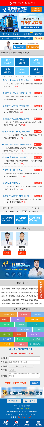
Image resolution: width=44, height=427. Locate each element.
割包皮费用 (7, 339)
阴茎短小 (5, 319)
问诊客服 (30, 401)
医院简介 (16, 34)
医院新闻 (27, 38)
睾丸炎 (27, 53)
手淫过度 (7, 324)
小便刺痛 (34, 319)
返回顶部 (13, 401)
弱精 (8, 329)
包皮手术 (7, 344)
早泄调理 (24, 315)
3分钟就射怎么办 (36, 344)
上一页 (10, 208)
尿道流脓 (20, 334)
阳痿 (17, 319)
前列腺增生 (25, 329)
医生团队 (28, 33)
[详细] (17, 86)
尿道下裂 (6, 334)
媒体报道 (16, 38)
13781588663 (25, 409)
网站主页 (5, 34)
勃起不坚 (36, 339)
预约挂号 (38, 38)
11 (7, 212)
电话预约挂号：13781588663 (22, 3)
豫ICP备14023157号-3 (25, 417)
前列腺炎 (38, 329)
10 (3, 212)
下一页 (12, 212)
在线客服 (5, 38)
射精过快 (20, 324)
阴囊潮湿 (37, 315)
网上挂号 (37, 80)
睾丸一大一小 (22, 339)
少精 (35, 324)
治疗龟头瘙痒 (9, 315)
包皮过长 (21, 344)
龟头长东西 (35, 334)
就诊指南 (38, 34)
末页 (18, 212)
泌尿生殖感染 (17, 53)
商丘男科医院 (5, 53)
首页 (4, 208)
